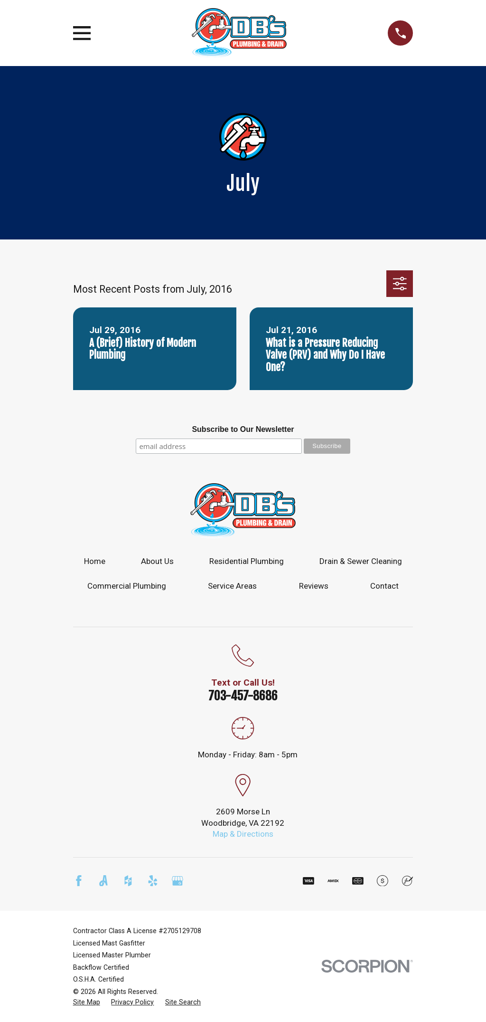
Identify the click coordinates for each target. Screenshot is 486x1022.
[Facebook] (78, 881)
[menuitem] (86, 1002)
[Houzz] (128, 881)
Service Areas (232, 586)
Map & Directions (243, 834)
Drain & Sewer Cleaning (360, 561)
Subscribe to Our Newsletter (243, 429)
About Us (157, 561)
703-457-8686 (243, 695)
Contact (384, 586)
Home (94, 561)
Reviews (313, 586)
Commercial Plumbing (126, 586)
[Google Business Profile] (177, 881)
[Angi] (103, 881)
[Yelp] (153, 881)
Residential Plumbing (246, 561)
